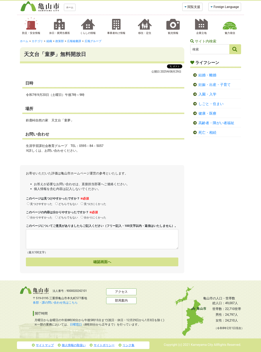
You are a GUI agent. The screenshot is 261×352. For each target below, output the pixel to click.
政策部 (59, 41)
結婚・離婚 (207, 75)
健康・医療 (207, 113)
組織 (49, 41)
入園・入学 (207, 94)
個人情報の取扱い (72, 345)
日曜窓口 (76, 324)
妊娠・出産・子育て (214, 85)
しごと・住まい (211, 104)
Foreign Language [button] (226, 7)
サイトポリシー (102, 345)
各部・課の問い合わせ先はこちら (55, 302)
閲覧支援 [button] (193, 7)
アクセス (121, 292)
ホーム (69, 7)
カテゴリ (37, 41)
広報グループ (93, 41)
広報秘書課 (74, 41)
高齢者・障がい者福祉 (216, 123)
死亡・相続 (207, 133)
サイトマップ (43, 345)
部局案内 (121, 300)
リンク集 (126, 345)
